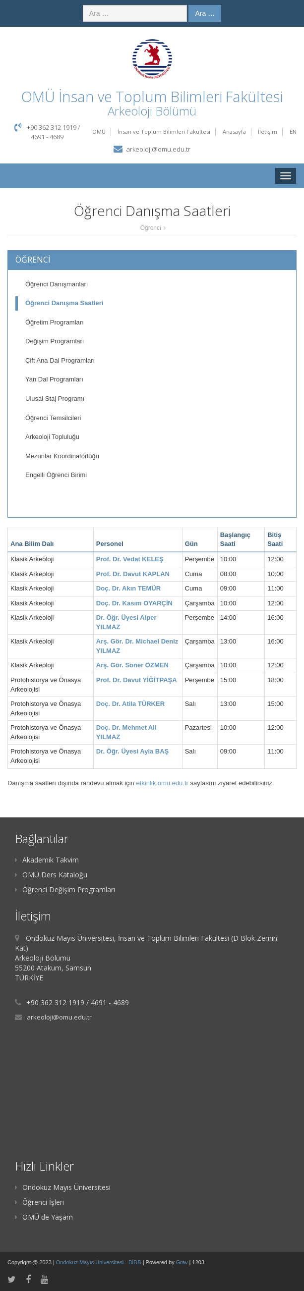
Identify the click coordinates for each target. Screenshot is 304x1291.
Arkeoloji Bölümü (152, 111)
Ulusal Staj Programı (54, 398)
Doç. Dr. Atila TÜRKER (130, 703)
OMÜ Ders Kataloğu (51, 874)
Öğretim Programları (54, 322)
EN (293, 131)
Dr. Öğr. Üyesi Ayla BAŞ (132, 751)
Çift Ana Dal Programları (60, 360)
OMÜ (99, 131)
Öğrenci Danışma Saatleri (64, 303)
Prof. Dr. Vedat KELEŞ (130, 559)
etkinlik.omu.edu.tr (162, 783)
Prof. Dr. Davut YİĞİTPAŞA (136, 680)
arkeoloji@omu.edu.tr (158, 149)
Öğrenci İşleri (39, 1202)
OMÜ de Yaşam (44, 1217)
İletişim (267, 131)
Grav (182, 1262)
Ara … (205, 13)
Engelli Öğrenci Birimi (56, 475)
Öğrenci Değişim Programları (65, 889)
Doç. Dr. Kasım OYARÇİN (134, 603)
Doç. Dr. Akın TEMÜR (128, 588)
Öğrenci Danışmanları (56, 284)
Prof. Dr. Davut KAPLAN (133, 574)
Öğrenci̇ (150, 227)
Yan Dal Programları (54, 379)
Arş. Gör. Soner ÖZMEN (132, 665)
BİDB (135, 1262)
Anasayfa (234, 131)
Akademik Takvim (47, 859)
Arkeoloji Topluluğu (52, 436)
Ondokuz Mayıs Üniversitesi (63, 1187)
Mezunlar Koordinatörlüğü (62, 456)
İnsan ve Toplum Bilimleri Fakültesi (164, 131)
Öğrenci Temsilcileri (53, 418)
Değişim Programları (54, 341)
